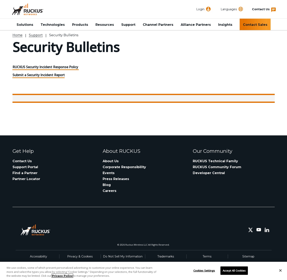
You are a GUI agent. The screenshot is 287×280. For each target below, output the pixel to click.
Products (80, 25)
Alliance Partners (196, 25)
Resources (104, 25)
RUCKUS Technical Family (215, 161)
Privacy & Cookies (80, 256)
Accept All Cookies (234, 270)
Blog (107, 185)
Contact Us (22, 161)
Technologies (53, 25)
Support (128, 25)
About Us (111, 161)
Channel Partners (158, 25)
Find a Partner (24, 173)
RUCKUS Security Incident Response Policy (45, 67)
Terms (207, 256)
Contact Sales (255, 25)
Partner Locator (26, 179)
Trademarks (165, 256)
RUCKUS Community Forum (217, 167)
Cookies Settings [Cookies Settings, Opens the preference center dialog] (204, 270)
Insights (225, 25)
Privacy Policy (62, 275)
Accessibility (38, 256)
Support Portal (25, 167)
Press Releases (116, 179)
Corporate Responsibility (124, 167)
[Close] (280, 270)
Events (109, 173)
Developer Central (209, 173)
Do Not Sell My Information (123, 256)
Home (17, 35)
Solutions (25, 25)
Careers (109, 191)
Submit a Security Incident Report (38, 75)
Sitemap (248, 256)
